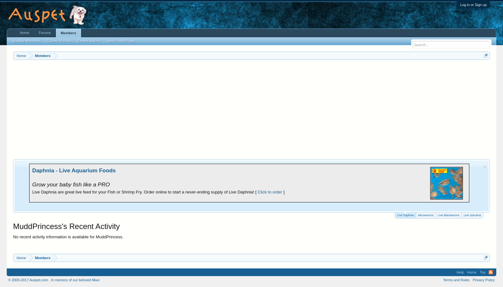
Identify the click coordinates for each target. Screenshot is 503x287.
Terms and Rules (456, 280)
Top (483, 272)
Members (68, 33)
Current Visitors (59, 41)
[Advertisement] (251, 108)
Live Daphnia (405, 215)
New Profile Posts (121, 41)
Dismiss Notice (484, 166)
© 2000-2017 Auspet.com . (29, 280)
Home (24, 33)
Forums (45, 33)
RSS (491, 272)
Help (460, 272)
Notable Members (26, 41)
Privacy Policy (484, 280)
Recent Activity (88, 41)
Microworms (426, 215)
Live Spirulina (472, 215)
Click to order (270, 192)
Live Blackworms (449, 215)
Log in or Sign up (473, 5)
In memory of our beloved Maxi (75, 280)
